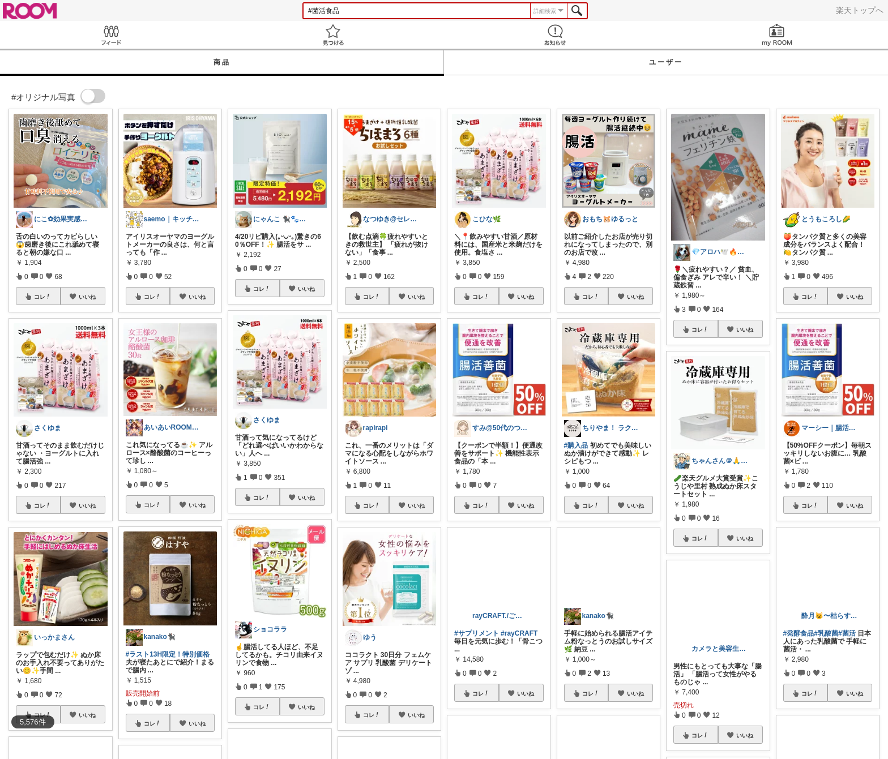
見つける (333, 35)
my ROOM (777, 35)
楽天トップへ (859, 10)
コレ (42, 296)
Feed (111, 35)
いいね (87, 296)
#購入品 (576, 445)
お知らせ (555, 35)
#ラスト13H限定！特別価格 (168, 654)
